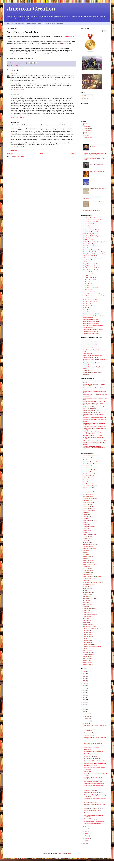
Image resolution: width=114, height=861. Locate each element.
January (86, 840)
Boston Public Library (88, 237)
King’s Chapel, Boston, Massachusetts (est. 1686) (94, 426)
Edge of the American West (89, 548)
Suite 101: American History (89, 626)
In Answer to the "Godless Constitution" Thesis (95, 760)
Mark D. (12, 73)
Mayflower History (87, 307)
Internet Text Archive (88, 271)
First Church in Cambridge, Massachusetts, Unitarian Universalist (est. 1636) (93, 404)
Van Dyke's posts (14, 65)
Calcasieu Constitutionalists (89, 534)
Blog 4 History (86, 518)
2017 (84, 692)
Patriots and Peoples (87, 594)
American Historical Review (89, 226)
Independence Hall (87, 465)
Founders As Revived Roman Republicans (94, 821)
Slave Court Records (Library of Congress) (93, 325)
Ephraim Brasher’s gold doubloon (92, 732)
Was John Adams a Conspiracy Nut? (92, 758)
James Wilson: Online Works (89, 277)
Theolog (85, 648)
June (85, 828)
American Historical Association (90, 346)
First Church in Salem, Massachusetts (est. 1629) (94, 412)
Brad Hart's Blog (87, 530)
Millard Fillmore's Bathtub (89, 578)
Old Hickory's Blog (87, 588)
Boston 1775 (86, 528)
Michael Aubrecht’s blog (88, 494)
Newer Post (10, 153)
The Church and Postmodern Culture (91, 628)
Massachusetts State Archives (90, 305)
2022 (84, 681)
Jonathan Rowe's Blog (88, 572)
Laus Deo (92, 180)
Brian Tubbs (87, 126)
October (86, 718)
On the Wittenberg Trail (88, 592)
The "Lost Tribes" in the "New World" (93, 781)
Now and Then (86, 586)
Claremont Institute (87, 353)
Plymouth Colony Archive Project (91, 313)
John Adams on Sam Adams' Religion (93, 741)
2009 (84, 711)
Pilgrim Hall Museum (88, 477)
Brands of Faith (86, 532)
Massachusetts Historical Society (90, 357)
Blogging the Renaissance (89, 526)
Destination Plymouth (88, 459)
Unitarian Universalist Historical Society (92, 372)
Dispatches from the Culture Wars (91, 544)
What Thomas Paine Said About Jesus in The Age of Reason (97, 163)
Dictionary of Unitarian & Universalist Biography (94, 251)
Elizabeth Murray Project (89, 259)
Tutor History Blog (87, 650)
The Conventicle (87, 630)
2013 (84, 702)
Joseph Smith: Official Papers (90, 289)
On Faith (85, 590)
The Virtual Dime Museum (89, 644)
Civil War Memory (87, 536)
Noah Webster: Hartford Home (90, 473)
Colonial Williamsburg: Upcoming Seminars (94, 818)
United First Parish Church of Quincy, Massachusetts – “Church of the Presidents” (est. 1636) (94, 448)
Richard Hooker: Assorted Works (90, 319)
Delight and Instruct (87, 542)
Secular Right (86, 618)
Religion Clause (86, 610)
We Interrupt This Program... (91, 765)
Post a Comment (13, 150)
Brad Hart (86, 124)
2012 (84, 704)
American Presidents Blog (89, 508)
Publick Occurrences (88, 604)
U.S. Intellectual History (88, 652)
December (87, 713)
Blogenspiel (85, 522)
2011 (84, 707)
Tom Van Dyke (88, 137)
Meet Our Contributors (18, 23)
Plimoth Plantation (87, 479)
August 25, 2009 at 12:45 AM (17, 146)
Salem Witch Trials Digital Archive (91, 321)
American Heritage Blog (88, 506)
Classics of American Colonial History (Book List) (95, 241)
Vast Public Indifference (88, 654)
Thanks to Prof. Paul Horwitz (91, 790)
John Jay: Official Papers (89, 283)
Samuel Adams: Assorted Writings (91, 323)
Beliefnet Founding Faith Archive (91, 233)
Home (7, 23)
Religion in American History (90, 614)
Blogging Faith (86, 524)
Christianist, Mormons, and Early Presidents (94, 783)
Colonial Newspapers (88, 247)
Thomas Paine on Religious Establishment (94, 808)
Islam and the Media (87, 568)
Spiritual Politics (87, 622)
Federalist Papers (87, 261)
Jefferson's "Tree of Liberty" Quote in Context (95, 763)
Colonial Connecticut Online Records (91, 246)
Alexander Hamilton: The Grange (91, 455)
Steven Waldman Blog (88, 624)
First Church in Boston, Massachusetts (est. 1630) (94, 401)
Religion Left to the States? (90, 756)
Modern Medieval (87, 580)
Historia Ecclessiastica (88, 556)
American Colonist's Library (89, 223)
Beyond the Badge (87, 516)
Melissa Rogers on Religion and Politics (92, 576)
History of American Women (89, 564)
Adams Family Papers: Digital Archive (92, 217)
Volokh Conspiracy (87, 656)
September (87, 721)
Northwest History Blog (88, 584)
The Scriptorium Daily (88, 642)
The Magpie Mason (87, 640)
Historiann (85, 558)
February (86, 838)
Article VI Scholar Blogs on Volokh (92, 810)
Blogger (70, 853)
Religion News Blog (87, 616)
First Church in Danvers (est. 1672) (91, 410)
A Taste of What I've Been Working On (93, 751)
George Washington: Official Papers (91, 265)
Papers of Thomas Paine (88, 311)
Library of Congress (87, 297)
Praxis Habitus (86, 602)
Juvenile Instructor (87, 574)
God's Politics (86, 554)
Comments (85, 98)
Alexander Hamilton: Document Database (93, 219)
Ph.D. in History (87, 596)
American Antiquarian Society (90, 344)
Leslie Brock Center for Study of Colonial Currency (95, 295)
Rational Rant (86, 606)
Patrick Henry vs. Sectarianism (91, 754)
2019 (84, 688)
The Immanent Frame (88, 636)
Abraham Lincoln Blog (88, 502)
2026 (84, 671)
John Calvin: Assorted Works (89, 279)
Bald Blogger (86, 512)
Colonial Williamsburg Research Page (92, 249)
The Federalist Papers (88, 327)
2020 (84, 685)
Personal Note (87, 771)
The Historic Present (87, 634)
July (85, 826)
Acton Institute (86, 340)
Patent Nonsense (88, 813)
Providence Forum (87, 364)
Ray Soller (87, 135)
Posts (84, 95)
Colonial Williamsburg (88, 457)
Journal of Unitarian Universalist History (92, 293)
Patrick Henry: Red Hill (88, 475)
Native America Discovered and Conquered (93, 582)
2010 (84, 709)
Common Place (86, 538)
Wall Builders (86, 374)
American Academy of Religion (90, 342)
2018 (84, 690)
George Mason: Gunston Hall (90, 461)
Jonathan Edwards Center (89, 285)
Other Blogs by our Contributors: (54, 23)
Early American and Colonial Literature (92, 257)
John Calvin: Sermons (88, 281)
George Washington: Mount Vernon (91, 463)
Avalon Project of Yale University (91, 231)
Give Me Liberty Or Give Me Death (91, 210)
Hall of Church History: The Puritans (91, 267)
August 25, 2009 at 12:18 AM (17, 117)
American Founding (87, 504)
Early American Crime (88, 546)
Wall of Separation (87, 658)
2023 (84, 678)
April (85, 833)
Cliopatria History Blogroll (89, 243)
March (86, 836)
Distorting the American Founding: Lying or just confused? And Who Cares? (95, 154)
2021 (84, 683)
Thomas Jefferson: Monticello (90, 485)
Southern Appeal (64, 43)
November (87, 716)
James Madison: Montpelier (89, 469)
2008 (84, 843)
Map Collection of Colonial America (91, 299)
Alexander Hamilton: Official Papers (91, 221)
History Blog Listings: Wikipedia (90, 269)
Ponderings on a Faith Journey (90, 598)
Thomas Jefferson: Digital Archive (91, 331)
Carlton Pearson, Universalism (91, 747)
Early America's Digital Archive (90, 256)
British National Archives (89, 239)
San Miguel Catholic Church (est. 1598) (92, 435)
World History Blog (87, 662)
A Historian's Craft (87, 500)
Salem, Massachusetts (88, 483)
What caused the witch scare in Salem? (93, 788)
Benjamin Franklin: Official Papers (91, 236)
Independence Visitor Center (89, 467)
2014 (84, 700)
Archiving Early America (89, 227)
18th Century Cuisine (88, 496)
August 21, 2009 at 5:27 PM (17, 89)
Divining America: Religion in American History (94, 253)
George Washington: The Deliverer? (92, 823)
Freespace (85, 552)
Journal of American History (89, 291)
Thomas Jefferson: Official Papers (91, 333)
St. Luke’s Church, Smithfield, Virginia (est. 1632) (95, 440)
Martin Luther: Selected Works (90, 301)
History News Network (88, 562)
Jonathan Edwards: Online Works (90, 287)
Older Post (73, 153)
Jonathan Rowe (88, 128)
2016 (84, 695)
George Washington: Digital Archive (91, 263)
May (85, 831)
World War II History (88, 664)
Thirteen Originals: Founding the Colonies (93, 329)
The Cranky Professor (88, 632)
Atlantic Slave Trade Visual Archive (91, 229)
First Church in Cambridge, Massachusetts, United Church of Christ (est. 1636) (95, 407)
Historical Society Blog (88, 560)
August (86, 723)
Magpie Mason (88, 130)
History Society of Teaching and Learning (93, 355)
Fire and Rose (86, 550)
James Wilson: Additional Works (90, 275)
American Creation (31, 8)
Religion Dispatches (87, 612)
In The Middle (86, 566)
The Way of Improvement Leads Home (92, 646)
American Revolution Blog (89, 510)
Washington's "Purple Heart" (91, 802)
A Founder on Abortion (89, 735)
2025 (84, 673)
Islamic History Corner (88, 570)
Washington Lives (87, 660)
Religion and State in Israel (89, 608)
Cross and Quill (86, 540)
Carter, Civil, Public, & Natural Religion (93, 785)
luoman (59, 853)
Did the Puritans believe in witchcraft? (93, 792)
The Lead (85, 638)
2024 (84, 676)
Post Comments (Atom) (18, 156)
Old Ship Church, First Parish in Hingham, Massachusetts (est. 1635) (93, 432)
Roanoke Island (86, 481)
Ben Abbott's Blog (87, 514)
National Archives (87, 309)
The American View (87, 370)
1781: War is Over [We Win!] (97, 201)
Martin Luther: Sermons (88, 303)
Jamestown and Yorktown (89, 471)
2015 (84, 697)
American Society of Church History (91, 348)
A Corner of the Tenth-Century (90, 498)
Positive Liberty (86, 600)
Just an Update (87, 749)
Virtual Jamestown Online (89, 487)
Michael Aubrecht (88, 133)
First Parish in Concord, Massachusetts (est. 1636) (94, 417)
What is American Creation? (34, 23)
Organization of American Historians (91, 362)
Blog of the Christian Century (90, 520)
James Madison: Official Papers (90, 273)
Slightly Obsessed (87, 620)
